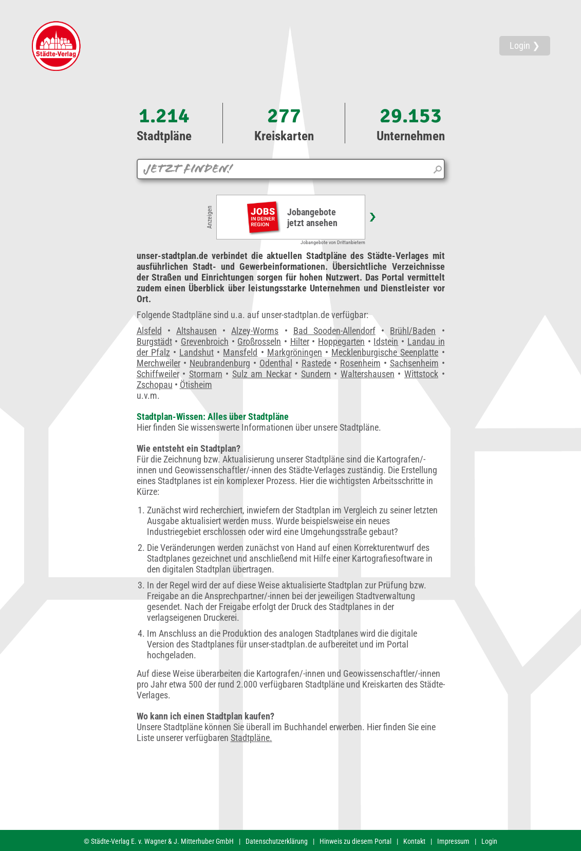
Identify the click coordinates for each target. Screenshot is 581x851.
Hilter (299, 341)
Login (489, 841)
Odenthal (275, 363)
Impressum (453, 841)
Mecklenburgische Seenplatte (384, 352)
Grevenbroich (205, 341)
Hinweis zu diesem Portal (355, 841)
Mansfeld (240, 352)
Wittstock (421, 373)
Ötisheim (196, 384)
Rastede (316, 363)
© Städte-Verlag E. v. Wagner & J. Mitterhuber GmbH (159, 841)
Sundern (316, 373)
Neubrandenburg (220, 363)
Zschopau (155, 384)
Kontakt (414, 841)
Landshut (196, 352)
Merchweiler (158, 363)
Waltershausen (368, 373)
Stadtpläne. (251, 737)
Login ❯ (525, 45)
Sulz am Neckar (261, 373)
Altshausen (196, 330)
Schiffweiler (158, 373)
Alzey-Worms (254, 330)
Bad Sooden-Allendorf (334, 330)
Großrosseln (259, 341)
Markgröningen (294, 352)
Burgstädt (154, 341)
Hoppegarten (341, 341)
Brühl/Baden (413, 330)
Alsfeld (149, 330)
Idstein (385, 341)
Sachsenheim (414, 363)
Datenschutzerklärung (277, 841)
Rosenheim (360, 363)
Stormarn (205, 373)
